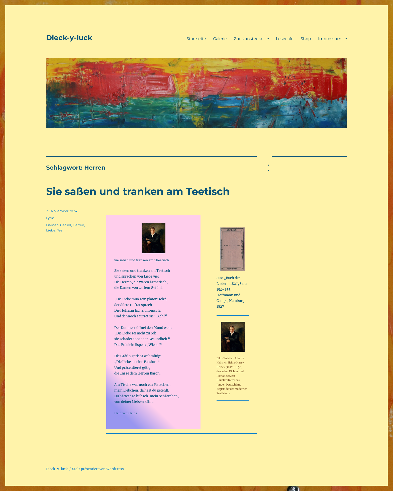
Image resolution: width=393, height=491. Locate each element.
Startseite (196, 38)
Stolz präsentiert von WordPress (98, 469)
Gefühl (65, 225)
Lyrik (50, 218)
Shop (306, 38)
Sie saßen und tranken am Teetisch (138, 191)
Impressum (329, 38)
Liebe (50, 230)
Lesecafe (284, 38)
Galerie (220, 38)
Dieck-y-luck (69, 37)
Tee (59, 230)
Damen (52, 225)
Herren (78, 225)
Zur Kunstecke (248, 38)
